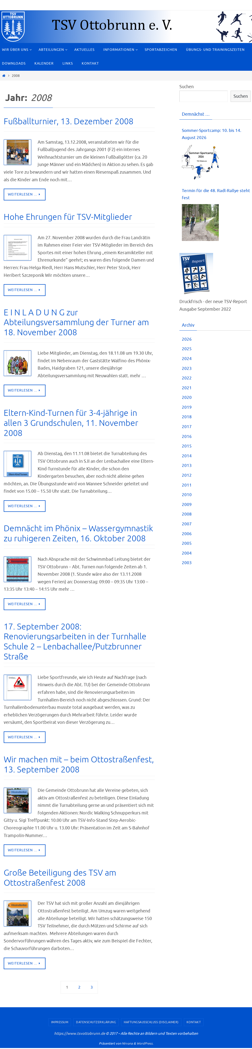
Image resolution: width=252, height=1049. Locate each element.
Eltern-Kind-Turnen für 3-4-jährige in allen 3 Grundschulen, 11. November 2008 (71, 423)
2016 (187, 438)
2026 (187, 341)
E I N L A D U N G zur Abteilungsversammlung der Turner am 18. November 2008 (76, 323)
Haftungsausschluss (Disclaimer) (151, 1023)
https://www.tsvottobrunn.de (79, 1034)
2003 (187, 564)
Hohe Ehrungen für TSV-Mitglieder (68, 217)
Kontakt (194, 1023)
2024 (187, 360)
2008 (187, 516)
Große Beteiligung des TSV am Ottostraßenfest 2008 (60, 878)
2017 (187, 428)
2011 (187, 487)
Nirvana (127, 1044)
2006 (187, 535)
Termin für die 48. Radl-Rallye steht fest (211, 195)
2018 (187, 419)
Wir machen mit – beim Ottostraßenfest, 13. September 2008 (79, 765)
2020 (187, 399)
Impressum (59, 1023)
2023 (187, 370)
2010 (187, 496)
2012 (187, 477)
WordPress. (145, 1044)
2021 (187, 389)
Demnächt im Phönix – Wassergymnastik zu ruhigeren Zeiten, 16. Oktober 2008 (78, 534)
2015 (187, 448)
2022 (187, 380)
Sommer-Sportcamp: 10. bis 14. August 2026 (213, 134)
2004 (187, 555)
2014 (187, 458)
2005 (187, 545)
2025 (187, 350)
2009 (187, 506)
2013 (187, 467)
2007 (187, 526)
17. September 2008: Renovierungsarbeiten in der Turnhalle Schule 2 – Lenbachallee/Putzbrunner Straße (75, 642)
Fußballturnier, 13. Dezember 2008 (68, 121)
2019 (187, 409)
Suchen (186, 86)
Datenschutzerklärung (96, 1023)
